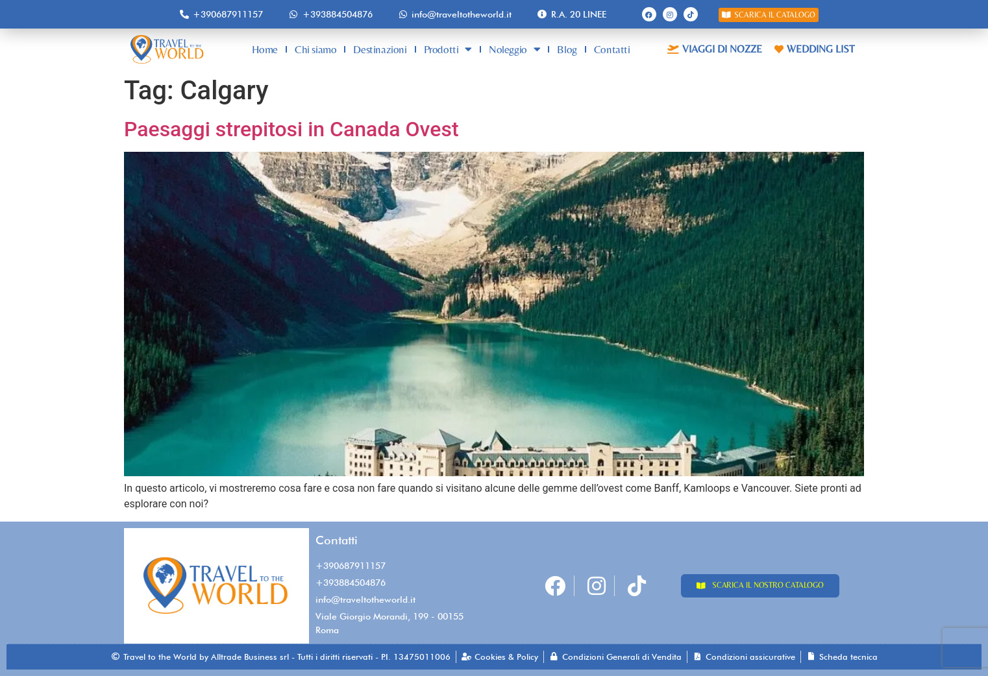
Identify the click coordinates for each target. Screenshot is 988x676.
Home (265, 49)
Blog (566, 49)
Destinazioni (379, 49)
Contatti (612, 49)
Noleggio (514, 49)
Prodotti (448, 49)
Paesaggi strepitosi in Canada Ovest (294, 129)
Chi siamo (315, 49)
